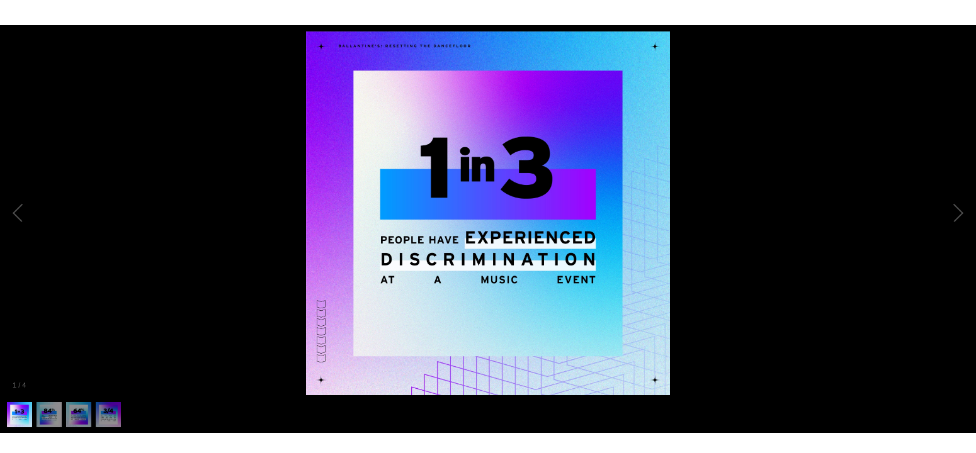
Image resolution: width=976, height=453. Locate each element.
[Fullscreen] (966, 12)
